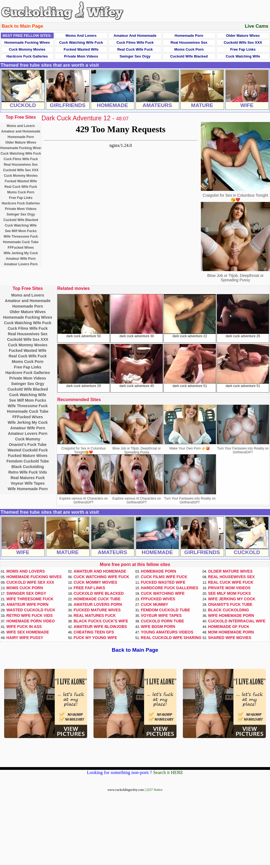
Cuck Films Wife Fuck (135, 42)
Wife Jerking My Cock (21, 253)
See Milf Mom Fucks (21, 231)
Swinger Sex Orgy (135, 56)
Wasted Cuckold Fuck (28, 450)
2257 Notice (154, 790)
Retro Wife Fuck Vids (27, 472)
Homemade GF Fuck (228, 626)
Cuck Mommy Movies (27, 49)
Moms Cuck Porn (189, 49)
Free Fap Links (243, 49)
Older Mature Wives (242, 35)
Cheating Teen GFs (94, 632)
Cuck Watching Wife (243, 56)
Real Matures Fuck (28, 478)
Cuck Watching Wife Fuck (81, 42)
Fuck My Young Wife (95, 637)
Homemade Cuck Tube (20, 242)
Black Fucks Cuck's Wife (101, 621)
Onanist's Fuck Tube (27, 444)
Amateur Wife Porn (21, 259)
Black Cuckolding (27, 466)
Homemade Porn (189, 35)
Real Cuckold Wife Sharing (171, 637)
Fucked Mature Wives (27, 455)
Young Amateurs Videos (167, 632)
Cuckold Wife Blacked (189, 56)
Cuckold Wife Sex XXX (243, 42)
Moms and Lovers (81, 35)
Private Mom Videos (81, 56)
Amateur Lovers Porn (21, 264)
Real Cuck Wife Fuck (135, 49)
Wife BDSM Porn (158, 626)
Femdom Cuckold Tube (27, 461)
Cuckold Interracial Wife (236, 621)
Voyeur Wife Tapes (28, 483)
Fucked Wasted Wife (81, 49)
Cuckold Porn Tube (162, 621)
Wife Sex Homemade (27, 632)
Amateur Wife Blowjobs (100, 626)
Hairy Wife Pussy (24, 637)
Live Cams (256, 26)
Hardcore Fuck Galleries (27, 56)
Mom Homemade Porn (231, 632)
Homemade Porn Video (30, 621)
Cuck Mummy (27, 439)
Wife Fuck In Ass (24, 626)
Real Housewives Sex (189, 42)
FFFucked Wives (21, 248)
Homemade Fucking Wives (27, 42)
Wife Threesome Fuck (21, 236)
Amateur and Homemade (135, 35)
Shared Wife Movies (229, 637)
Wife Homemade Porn (28, 489)
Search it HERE (168, 772)
